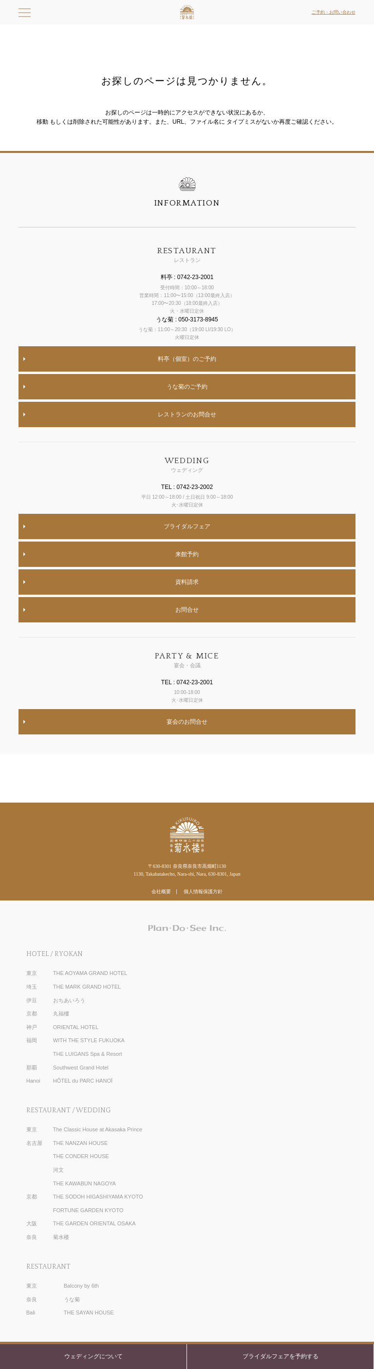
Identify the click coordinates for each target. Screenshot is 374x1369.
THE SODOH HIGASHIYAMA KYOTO (98, 1197)
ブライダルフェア (187, 526)
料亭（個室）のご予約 (187, 359)
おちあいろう (69, 1000)
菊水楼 (61, 1237)
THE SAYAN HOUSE (89, 1312)
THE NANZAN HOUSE (80, 1143)
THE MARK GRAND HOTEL (87, 987)
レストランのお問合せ (187, 414)
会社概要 (161, 891)
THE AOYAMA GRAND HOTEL (90, 973)
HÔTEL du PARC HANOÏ (82, 1081)
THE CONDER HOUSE (81, 1156)
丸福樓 (61, 1013)
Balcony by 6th (81, 1286)
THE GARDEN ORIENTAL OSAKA (94, 1223)
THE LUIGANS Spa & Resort (87, 1054)
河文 (58, 1170)
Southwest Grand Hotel (81, 1067)
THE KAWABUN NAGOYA (84, 1183)
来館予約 (187, 554)
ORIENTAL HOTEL (76, 1027)
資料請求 (187, 582)
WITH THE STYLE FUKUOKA (89, 1040)
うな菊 (72, 1299)
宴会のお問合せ (187, 721)
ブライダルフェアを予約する (280, 1356)
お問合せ (187, 609)
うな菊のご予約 (187, 386)
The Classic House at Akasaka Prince (97, 1129)
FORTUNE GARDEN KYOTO (88, 1210)
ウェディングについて (93, 1356)
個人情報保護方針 (203, 891)
